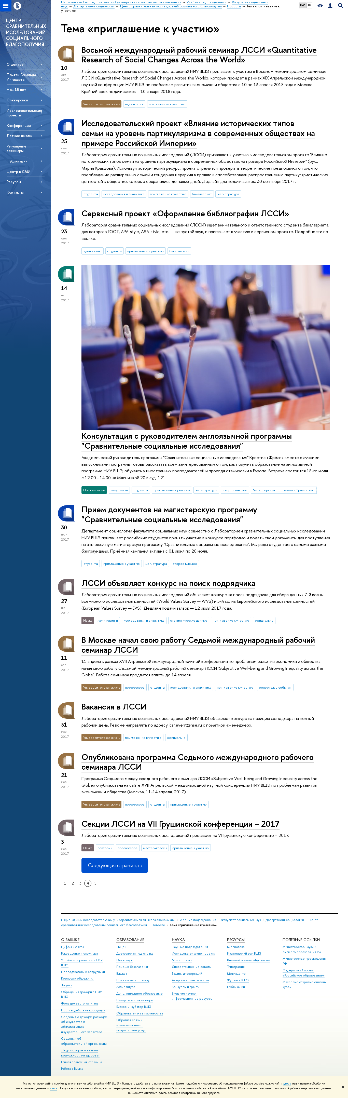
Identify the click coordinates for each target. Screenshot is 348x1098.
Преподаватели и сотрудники (83, 972)
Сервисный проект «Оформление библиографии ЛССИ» (185, 213)
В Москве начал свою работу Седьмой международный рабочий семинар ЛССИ (198, 644)
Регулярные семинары (16, 148)
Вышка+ (122, 973)
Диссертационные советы (191, 967)
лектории (105, 848)
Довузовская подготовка (134, 953)
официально (264, 620)
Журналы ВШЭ (238, 980)
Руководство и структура (79, 953)
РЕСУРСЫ (236, 939)
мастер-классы (155, 848)
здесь (287, 1083)
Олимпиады (124, 960)
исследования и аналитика (123, 194)
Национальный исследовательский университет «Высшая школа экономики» (118, 920)
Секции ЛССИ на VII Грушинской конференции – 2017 (180, 823)
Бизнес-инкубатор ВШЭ (133, 1007)
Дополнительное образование (139, 993)
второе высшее (235, 490)
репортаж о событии (275, 687)
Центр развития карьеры (134, 1000)
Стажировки (17, 100)
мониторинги (108, 620)
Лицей (121, 947)
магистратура (228, 194)
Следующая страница (114, 865)
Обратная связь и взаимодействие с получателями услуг (131, 1025)
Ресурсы (14, 181)
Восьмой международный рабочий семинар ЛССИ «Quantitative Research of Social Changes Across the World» (199, 54)
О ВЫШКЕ (70, 939)
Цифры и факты (72, 947)
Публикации (17, 161)
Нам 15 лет (16, 89)
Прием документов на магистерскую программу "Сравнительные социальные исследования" (169, 514)
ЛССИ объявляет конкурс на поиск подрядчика (168, 582)
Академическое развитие (190, 980)
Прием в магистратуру (132, 980)
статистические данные (188, 620)
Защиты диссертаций (187, 973)
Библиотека (235, 947)
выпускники (119, 490)
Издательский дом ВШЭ (244, 953)
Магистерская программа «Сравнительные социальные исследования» (285, 490)
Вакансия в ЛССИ (114, 706)
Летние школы (19, 135)
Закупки (66, 985)
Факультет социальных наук (241, 920)
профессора (135, 687)
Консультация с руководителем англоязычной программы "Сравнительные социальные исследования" (186, 440)
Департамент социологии (285, 920)
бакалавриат (202, 194)
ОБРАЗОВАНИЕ (130, 939)
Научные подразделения (190, 947)
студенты (90, 194)
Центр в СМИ (19, 171)
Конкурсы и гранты (186, 987)
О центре (15, 64)
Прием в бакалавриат (132, 967)
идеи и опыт (134, 104)
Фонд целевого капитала (79, 1003)
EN (309, 5)
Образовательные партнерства (139, 1013)
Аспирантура (125, 987)
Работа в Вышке (72, 1068)
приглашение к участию (167, 104)
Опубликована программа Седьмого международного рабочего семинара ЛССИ (197, 761)
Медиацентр (236, 973)
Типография (236, 967)
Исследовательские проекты (24, 112)
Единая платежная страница (81, 1062)
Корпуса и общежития (77, 978)
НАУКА (178, 939)
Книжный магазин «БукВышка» (248, 960)
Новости (158, 925)
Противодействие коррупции (83, 1010)
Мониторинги (182, 960)
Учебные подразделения (197, 920)
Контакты (15, 192)
